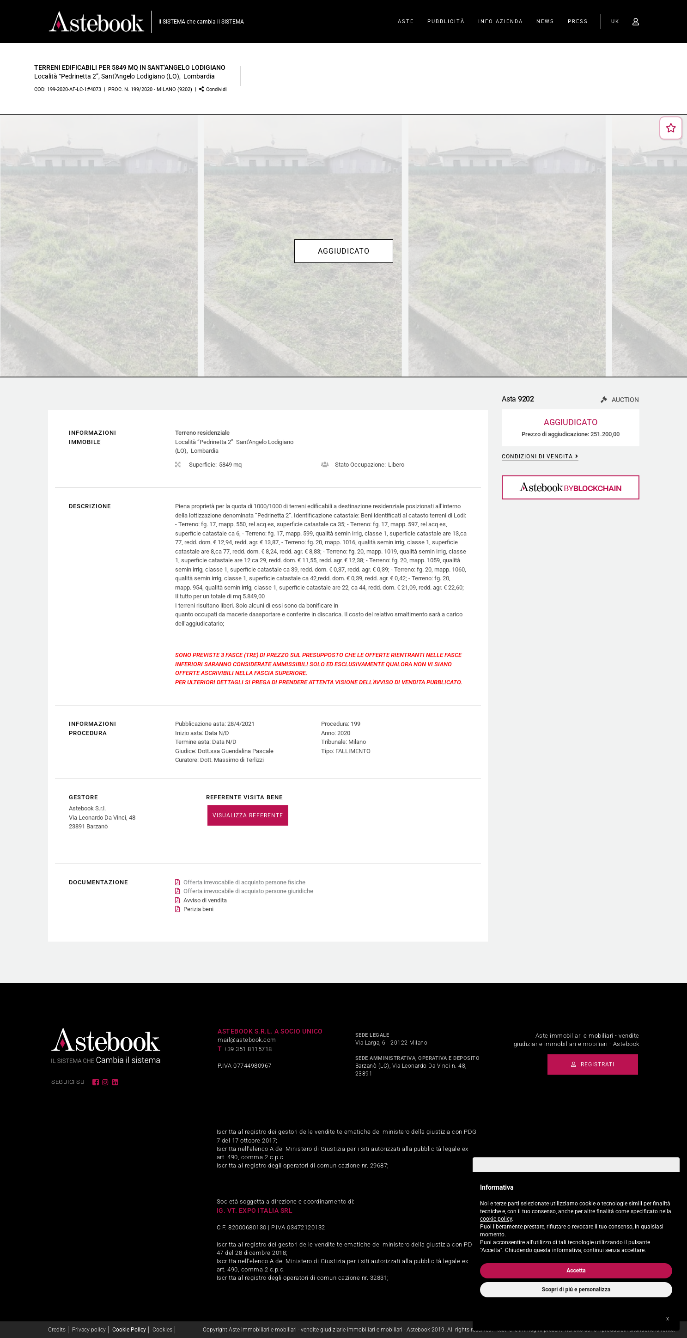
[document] (576, 1216)
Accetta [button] (576, 1270)
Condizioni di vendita (540, 456)
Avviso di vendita (205, 900)
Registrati (592, 1064)
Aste (406, 21)
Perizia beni (198, 909)
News (545, 21)
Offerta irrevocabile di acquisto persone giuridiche (248, 891)
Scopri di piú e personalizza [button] (576, 1289)
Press (578, 21)
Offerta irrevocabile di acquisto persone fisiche (244, 882)
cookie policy (496, 1219)
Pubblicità (446, 21)
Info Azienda (500, 21)
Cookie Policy (129, 1329)
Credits (57, 1329)
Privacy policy (89, 1329)
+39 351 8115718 (248, 1049)
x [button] (667, 1318)
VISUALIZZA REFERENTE (248, 815)
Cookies (162, 1329)
